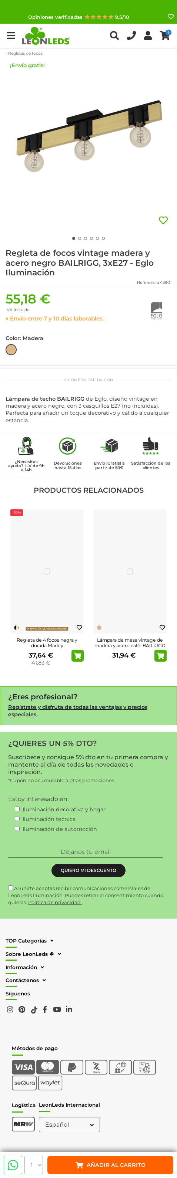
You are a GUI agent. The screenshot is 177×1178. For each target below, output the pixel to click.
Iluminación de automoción (60, 829)
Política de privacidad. (55, 902)
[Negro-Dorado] (16, 627)
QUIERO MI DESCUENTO (88, 870)
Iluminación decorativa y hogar (64, 809)
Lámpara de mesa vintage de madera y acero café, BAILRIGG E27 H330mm (130, 645)
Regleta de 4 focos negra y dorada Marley (47, 642)
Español (70, 1124)
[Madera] (99, 627)
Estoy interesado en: (38, 798)
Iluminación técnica (49, 819)
